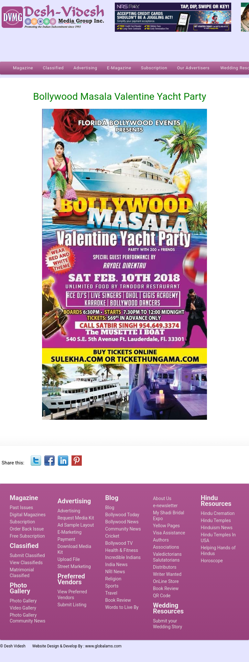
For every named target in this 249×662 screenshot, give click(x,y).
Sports (111, 585)
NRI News (115, 571)
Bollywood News (121, 521)
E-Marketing (69, 532)
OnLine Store (166, 581)
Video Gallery (23, 608)
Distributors (165, 567)
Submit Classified (27, 555)
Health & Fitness (121, 550)
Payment (66, 539)
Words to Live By (121, 607)
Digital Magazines (28, 514)
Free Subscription (27, 536)
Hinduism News (217, 527)
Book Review (118, 600)
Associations (166, 547)
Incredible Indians (123, 557)
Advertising (69, 510)
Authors (161, 539)
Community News (123, 528)
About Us (162, 498)
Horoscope (212, 560)
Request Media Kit (76, 517)
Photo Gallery (23, 600)
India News (116, 564)
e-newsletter (165, 505)
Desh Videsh (15, 646)
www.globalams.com (103, 646)
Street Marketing (74, 566)
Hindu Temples (216, 520)
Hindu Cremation (218, 513)
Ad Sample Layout (76, 525)
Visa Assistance (169, 532)
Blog (109, 507)
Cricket (112, 536)
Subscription (22, 521)
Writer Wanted (167, 574)
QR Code (161, 595)
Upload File (69, 559)
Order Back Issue (27, 528)
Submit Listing (72, 604)
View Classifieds (26, 562)
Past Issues (21, 507)
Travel (111, 593)
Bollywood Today (122, 514)
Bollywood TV (119, 543)
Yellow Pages (166, 525)
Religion (113, 578)
